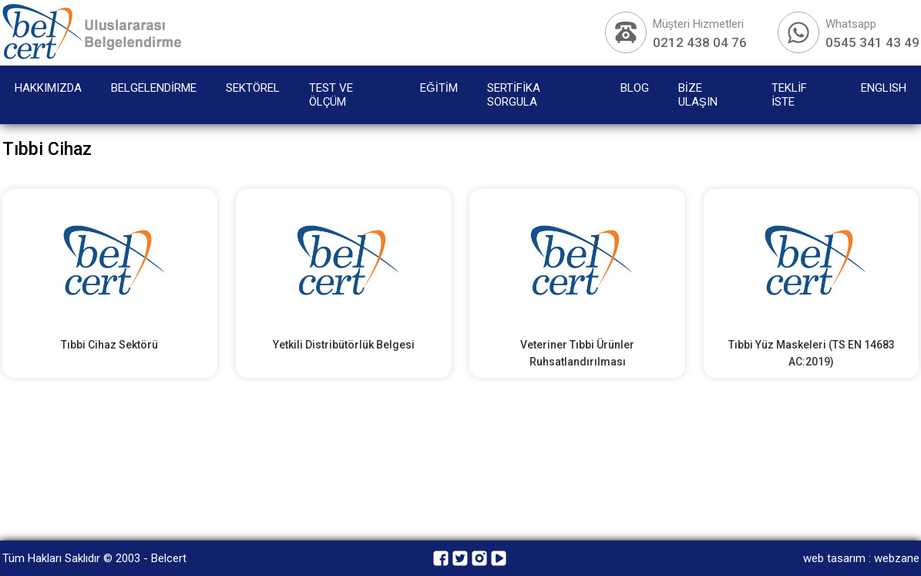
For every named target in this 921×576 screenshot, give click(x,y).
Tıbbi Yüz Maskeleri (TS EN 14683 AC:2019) (811, 353)
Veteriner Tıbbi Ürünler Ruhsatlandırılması (577, 353)
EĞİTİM (439, 88)
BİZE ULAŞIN (698, 95)
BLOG (634, 88)
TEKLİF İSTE (789, 95)
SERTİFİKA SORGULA (513, 95)
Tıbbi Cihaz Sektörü (109, 345)
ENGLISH (883, 88)
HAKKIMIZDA (48, 88)
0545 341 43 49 (872, 42)
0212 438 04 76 (700, 42)
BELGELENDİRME (154, 88)
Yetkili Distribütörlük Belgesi (344, 345)
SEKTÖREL (253, 88)
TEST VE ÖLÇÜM (331, 95)
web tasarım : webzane (861, 558)
